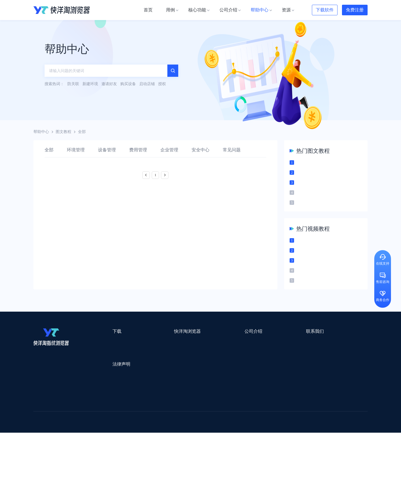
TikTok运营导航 (46, 450)
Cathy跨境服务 (333, 435)
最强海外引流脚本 (207, 457)
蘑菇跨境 (322, 442)
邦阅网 (217, 435)
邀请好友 (150, 388)
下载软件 (325, 10)
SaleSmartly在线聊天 (139, 464)
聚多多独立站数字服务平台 (232, 442)
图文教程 (63, 132)
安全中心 (200, 149)
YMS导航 (171, 442)
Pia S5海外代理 (272, 428)
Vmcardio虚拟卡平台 (181, 464)
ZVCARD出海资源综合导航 (57, 464)
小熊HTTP (215, 464)
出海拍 (176, 435)
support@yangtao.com (272, 358)
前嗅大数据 (304, 435)
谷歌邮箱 (194, 442)
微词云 (39, 442)
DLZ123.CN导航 (310, 421)
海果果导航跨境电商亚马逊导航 (187, 450)
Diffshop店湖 (274, 442)
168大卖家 (297, 457)
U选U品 (214, 428)
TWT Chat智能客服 (247, 464)
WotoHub (117, 421)
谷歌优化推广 (79, 450)
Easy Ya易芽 (326, 450)
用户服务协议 (105, 392)
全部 (49, 149)
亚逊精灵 (279, 435)
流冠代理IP (141, 421)
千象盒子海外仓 (127, 435)
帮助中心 (41, 132)
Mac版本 (101, 358)
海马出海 (148, 442)
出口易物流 (90, 428)
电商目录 (229, 450)
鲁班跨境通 (43, 435)
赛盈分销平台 (240, 428)
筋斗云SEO (253, 450)
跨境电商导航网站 (153, 428)
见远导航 (106, 450)
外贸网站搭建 (119, 428)
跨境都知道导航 (275, 421)
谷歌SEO (299, 442)
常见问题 (232, 149)
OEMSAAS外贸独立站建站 (83, 435)
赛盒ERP (196, 435)
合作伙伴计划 (206, 388)
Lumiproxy (224, 421)
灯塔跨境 (299, 428)
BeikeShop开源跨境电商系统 (115, 457)
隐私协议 (101, 402)
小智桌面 (76, 457)
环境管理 (76, 149)
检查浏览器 (152, 368)
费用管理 (138, 149)
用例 (146, 358)
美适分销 (60, 442)
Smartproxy (167, 421)
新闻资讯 (202, 368)
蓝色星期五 (324, 428)
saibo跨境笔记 (196, 421)
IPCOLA (67, 421)
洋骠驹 (236, 435)
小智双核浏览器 (47, 457)
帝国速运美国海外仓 (115, 442)
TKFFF (276, 450)
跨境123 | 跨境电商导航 (53, 428)
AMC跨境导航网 (267, 457)
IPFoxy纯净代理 (101, 464)
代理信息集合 (154, 378)
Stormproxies (92, 421)
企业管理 (169, 149)
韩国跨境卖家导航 (136, 450)
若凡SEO (176, 457)
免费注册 (355, 10)
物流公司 (154, 457)
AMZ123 (247, 421)
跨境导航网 (299, 450)
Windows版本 (105, 368)
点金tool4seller (188, 428)
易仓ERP (155, 435)
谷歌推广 (83, 442)
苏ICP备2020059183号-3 (245, 489)
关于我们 (202, 358)
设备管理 (107, 149)
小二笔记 (257, 435)
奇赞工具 (238, 457)
